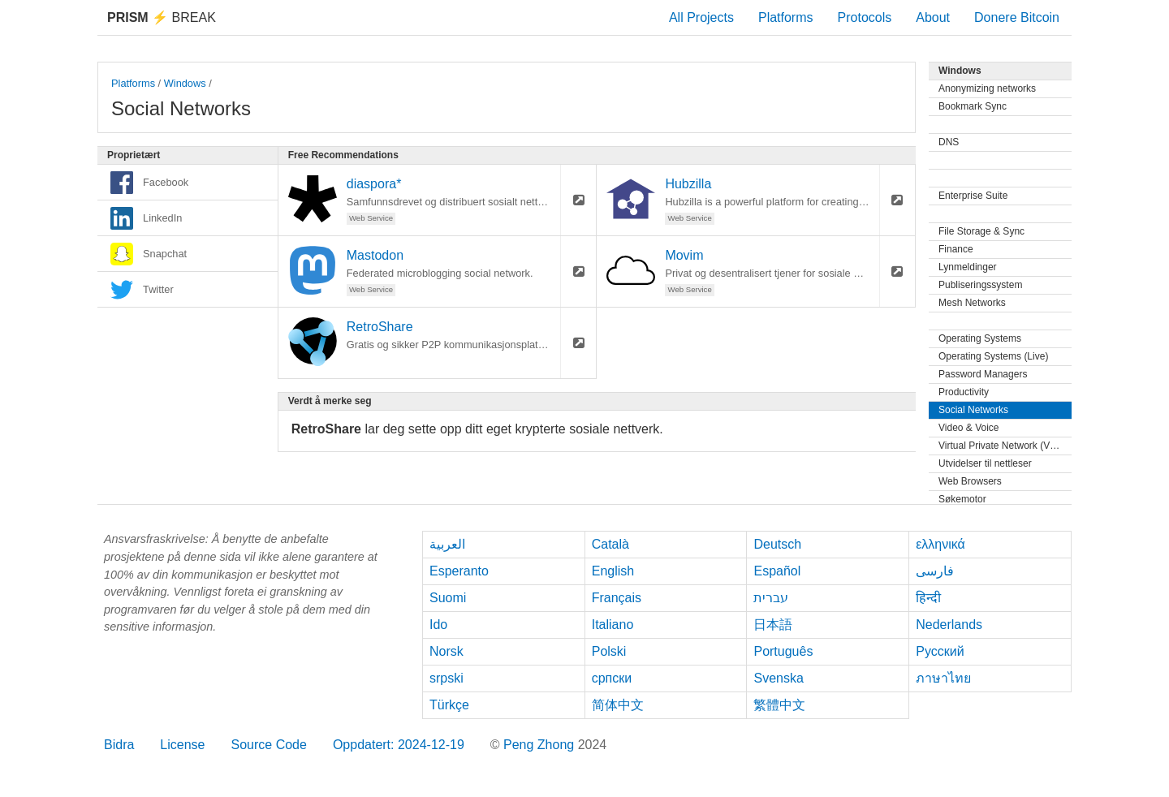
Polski (609, 651)
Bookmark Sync (972, 106)
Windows (185, 83)
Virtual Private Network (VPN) (1002, 445)
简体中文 (618, 705)
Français (616, 598)
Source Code (269, 745)
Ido (438, 624)
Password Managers (982, 374)
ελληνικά (940, 544)
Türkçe (449, 705)
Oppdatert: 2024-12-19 (398, 745)
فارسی (935, 571)
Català (610, 544)
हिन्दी (928, 598)
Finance (955, 249)
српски (612, 678)
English (613, 571)
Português (783, 651)
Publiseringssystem (980, 285)
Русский (940, 651)
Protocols (865, 17)
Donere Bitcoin (1016, 17)
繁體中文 (779, 705)
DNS (948, 142)
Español (776, 571)
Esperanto (459, 571)
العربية (447, 544)
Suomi (447, 598)
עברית (770, 598)
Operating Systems (979, 338)
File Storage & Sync (981, 231)
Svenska (778, 678)
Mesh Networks (972, 302)
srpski (446, 678)
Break (161, 17)
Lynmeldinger (967, 267)
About (933, 17)
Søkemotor (962, 499)
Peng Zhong (540, 745)
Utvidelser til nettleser (985, 463)
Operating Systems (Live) (993, 356)
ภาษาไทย (943, 678)
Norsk (446, 651)
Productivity (963, 392)
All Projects (701, 17)
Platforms (785, 17)
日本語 (772, 624)
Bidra (119, 745)
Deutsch (777, 544)
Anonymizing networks (987, 88)
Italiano (613, 624)
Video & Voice (968, 427)
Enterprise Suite (972, 195)
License (182, 745)
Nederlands (949, 624)
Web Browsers (970, 481)
